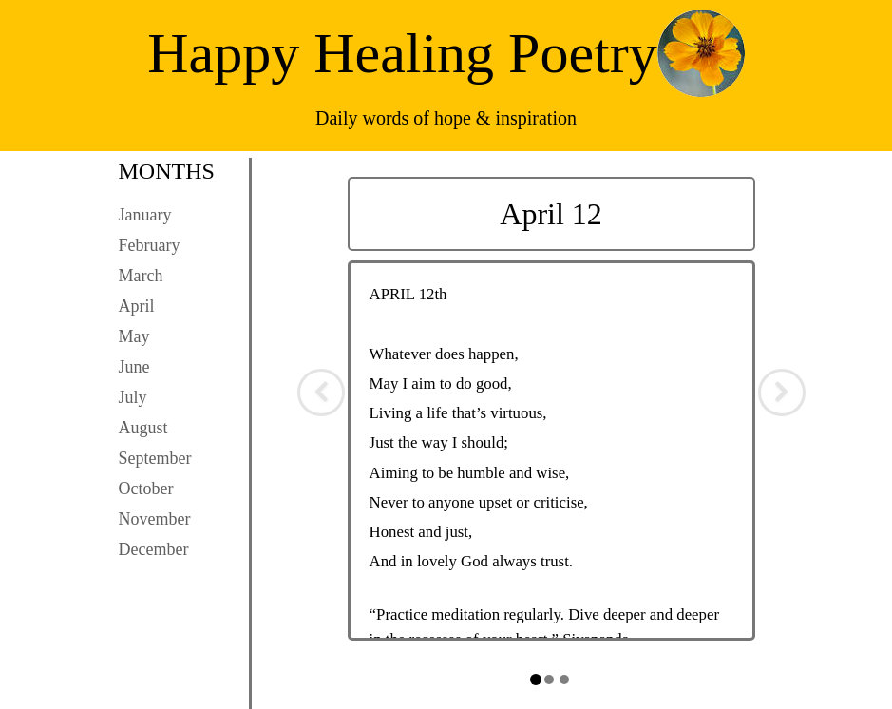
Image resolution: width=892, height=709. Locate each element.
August (143, 427)
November (155, 518)
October (146, 488)
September (155, 458)
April (137, 306)
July (133, 397)
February (149, 245)
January (145, 214)
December (154, 549)
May (134, 336)
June (134, 366)
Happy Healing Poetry (402, 53)
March (141, 275)
